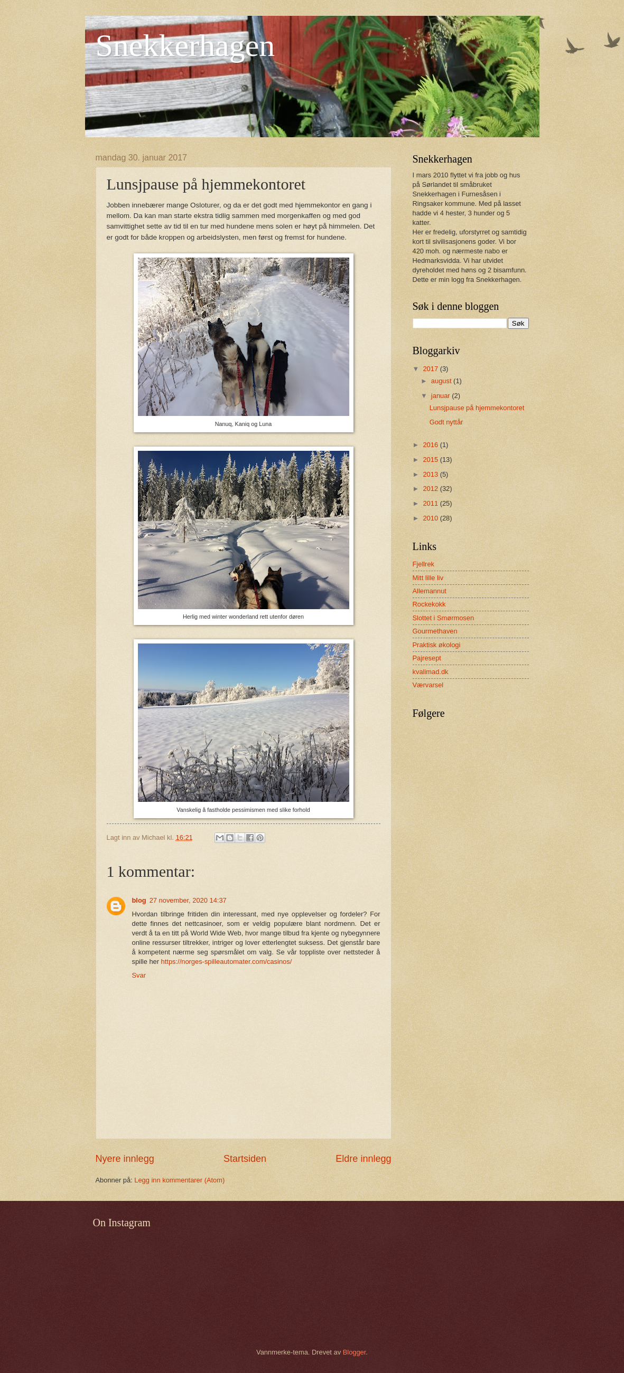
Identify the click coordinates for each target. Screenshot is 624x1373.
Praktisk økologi (437, 645)
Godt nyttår (446, 422)
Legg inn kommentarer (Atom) (179, 1180)
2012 (431, 489)
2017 (431, 369)
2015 (431, 459)
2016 (431, 445)
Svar (139, 975)
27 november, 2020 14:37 (188, 900)
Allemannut (429, 591)
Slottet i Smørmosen (443, 618)
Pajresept (427, 658)
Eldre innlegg (363, 1158)
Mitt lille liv (428, 578)
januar (441, 396)
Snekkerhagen (185, 45)
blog (139, 900)
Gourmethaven (435, 631)
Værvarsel (428, 685)
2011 (431, 503)
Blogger (354, 1352)
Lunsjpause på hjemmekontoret (477, 408)
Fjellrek (424, 564)
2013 (431, 474)
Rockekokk (429, 604)
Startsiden (244, 1158)
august (442, 381)
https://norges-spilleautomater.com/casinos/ (226, 961)
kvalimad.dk (431, 672)
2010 (431, 518)
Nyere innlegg (125, 1158)
